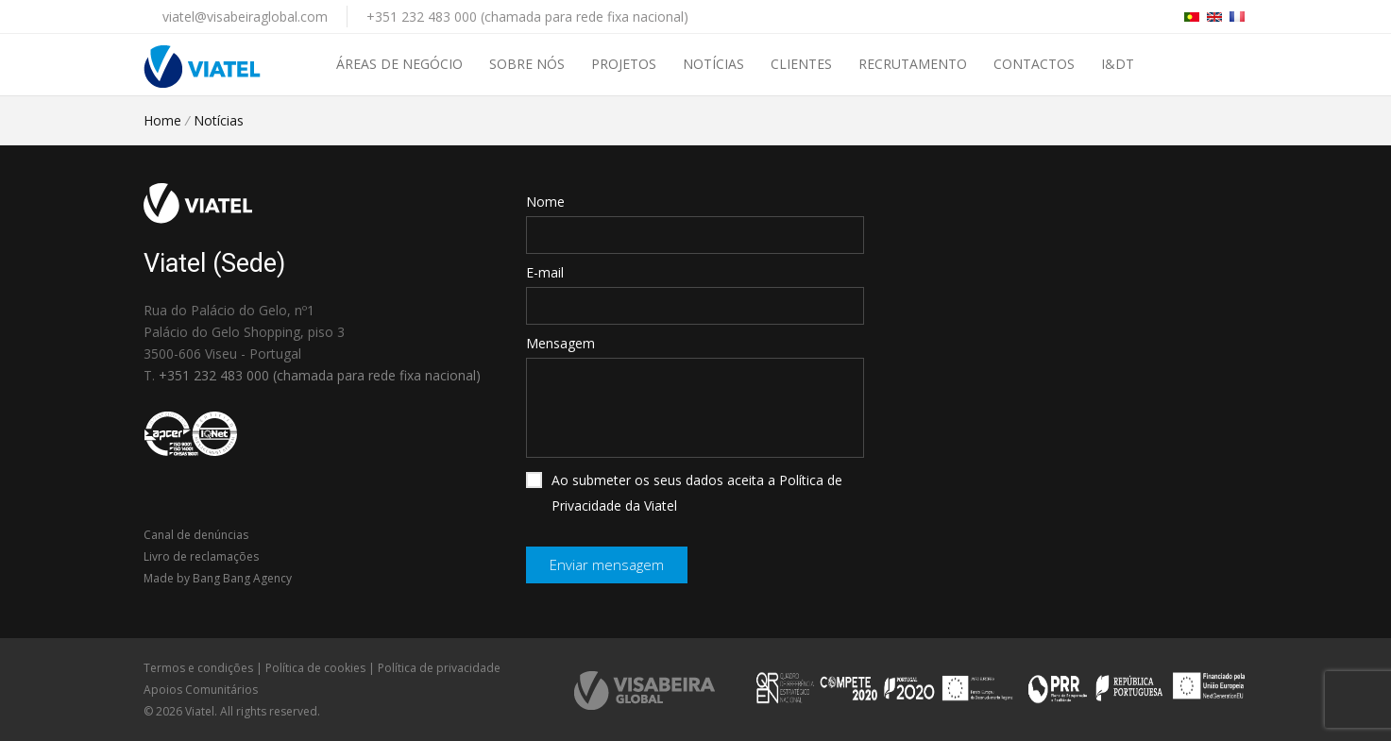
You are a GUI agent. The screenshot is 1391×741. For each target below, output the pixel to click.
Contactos (1034, 64)
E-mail (545, 272)
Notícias (713, 64)
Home (162, 120)
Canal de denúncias (196, 535)
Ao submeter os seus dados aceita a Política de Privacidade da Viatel (684, 492)
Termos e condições (198, 668)
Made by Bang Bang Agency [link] (218, 578)
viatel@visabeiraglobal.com (245, 16)
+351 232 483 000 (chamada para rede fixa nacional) (527, 16)
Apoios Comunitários (201, 690)
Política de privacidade (439, 668)
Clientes (801, 64)
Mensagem (560, 343)
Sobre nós (527, 64)
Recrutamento (912, 64)
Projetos (623, 64)
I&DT (1117, 64)
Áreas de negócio (399, 64)
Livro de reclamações (201, 556)
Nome (545, 202)
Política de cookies (315, 668)
